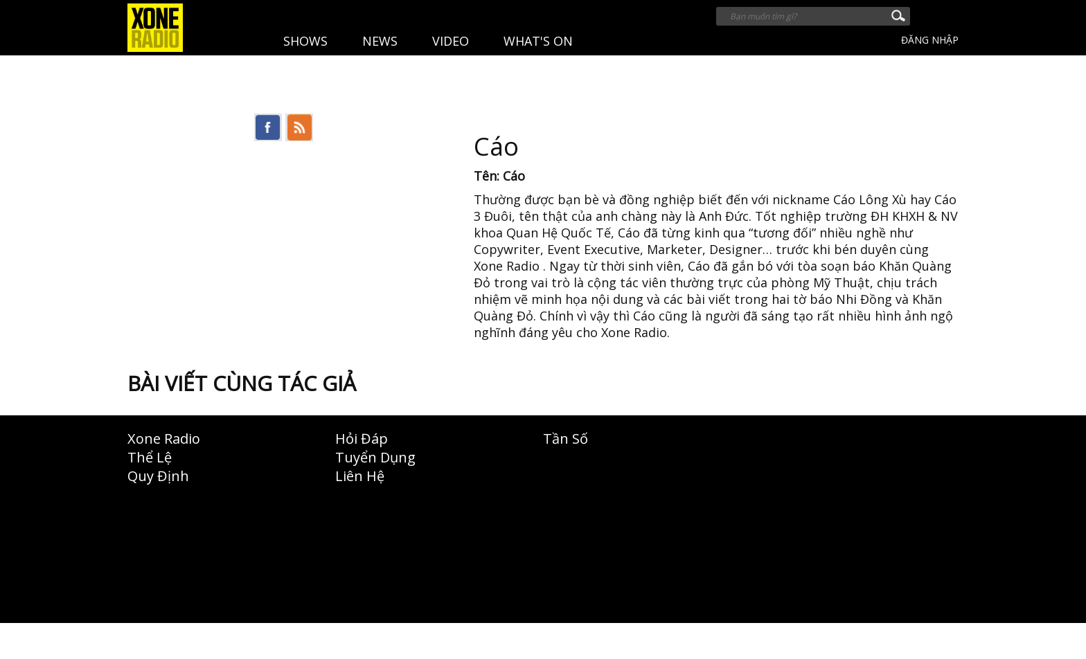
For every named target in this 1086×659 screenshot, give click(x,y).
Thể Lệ (149, 457)
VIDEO (450, 41)
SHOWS (305, 41)
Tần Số (565, 438)
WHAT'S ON (538, 41)
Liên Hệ (359, 476)
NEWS (380, 41)
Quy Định (158, 476)
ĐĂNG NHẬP (930, 39)
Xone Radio (163, 438)
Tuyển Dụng (375, 457)
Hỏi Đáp (361, 438)
